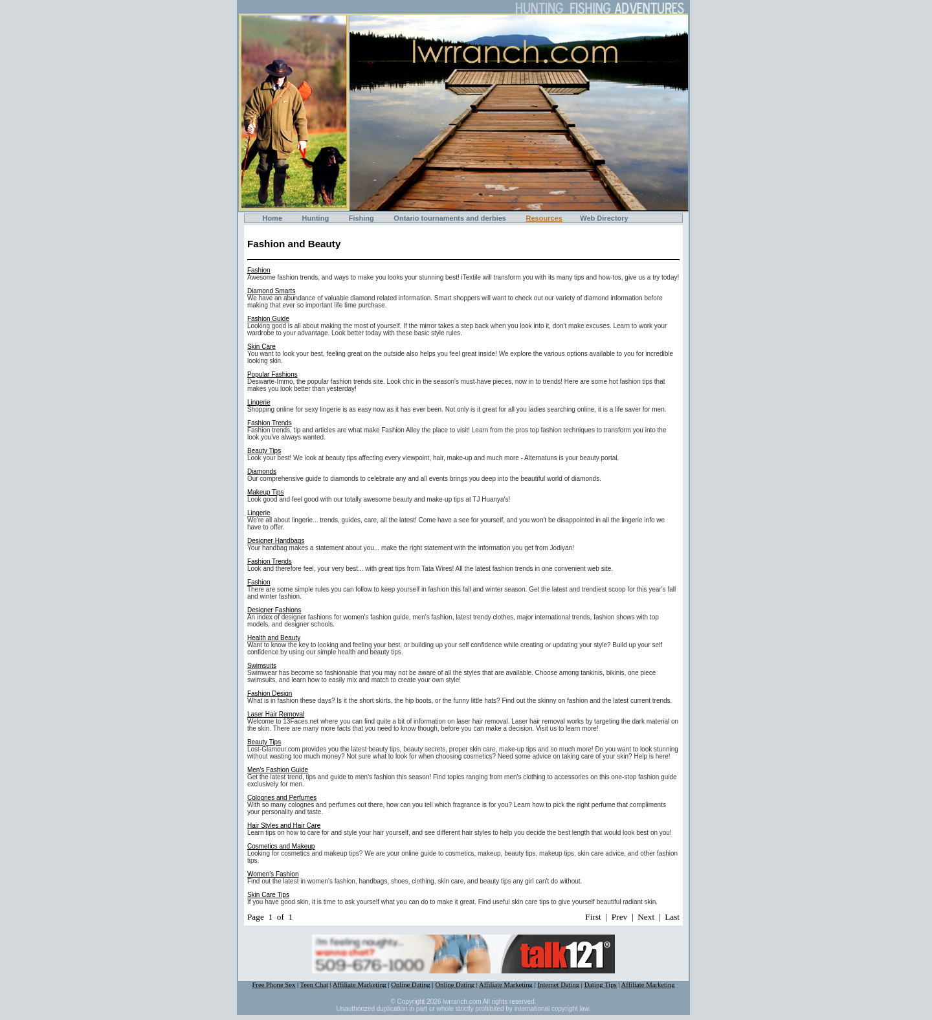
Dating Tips (600, 984)
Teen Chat (314, 984)
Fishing (361, 218)
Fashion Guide (268, 318)
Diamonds (261, 471)
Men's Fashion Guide (277, 769)
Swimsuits (261, 665)
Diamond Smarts (271, 290)
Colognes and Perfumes (281, 797)
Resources (544, 218)
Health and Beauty (273, 637)
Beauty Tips (264, 450)
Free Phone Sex (273, 984)
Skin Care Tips (268, 894)
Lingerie (259, 402)
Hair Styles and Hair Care (283, 825)
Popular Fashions (272, 374)
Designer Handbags (275, 540)
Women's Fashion (273, 874)
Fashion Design (269, 693)
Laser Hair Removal (275, 714)
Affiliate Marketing (359, 984)
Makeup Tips (265, 492)
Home (272, 218)
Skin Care (261, 346)
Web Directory (604, 218)
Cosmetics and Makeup (281, 846)
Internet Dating (558, 984)
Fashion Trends (269, 423)
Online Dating (410, 984)
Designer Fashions (274, 610)
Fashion (259, 270)
